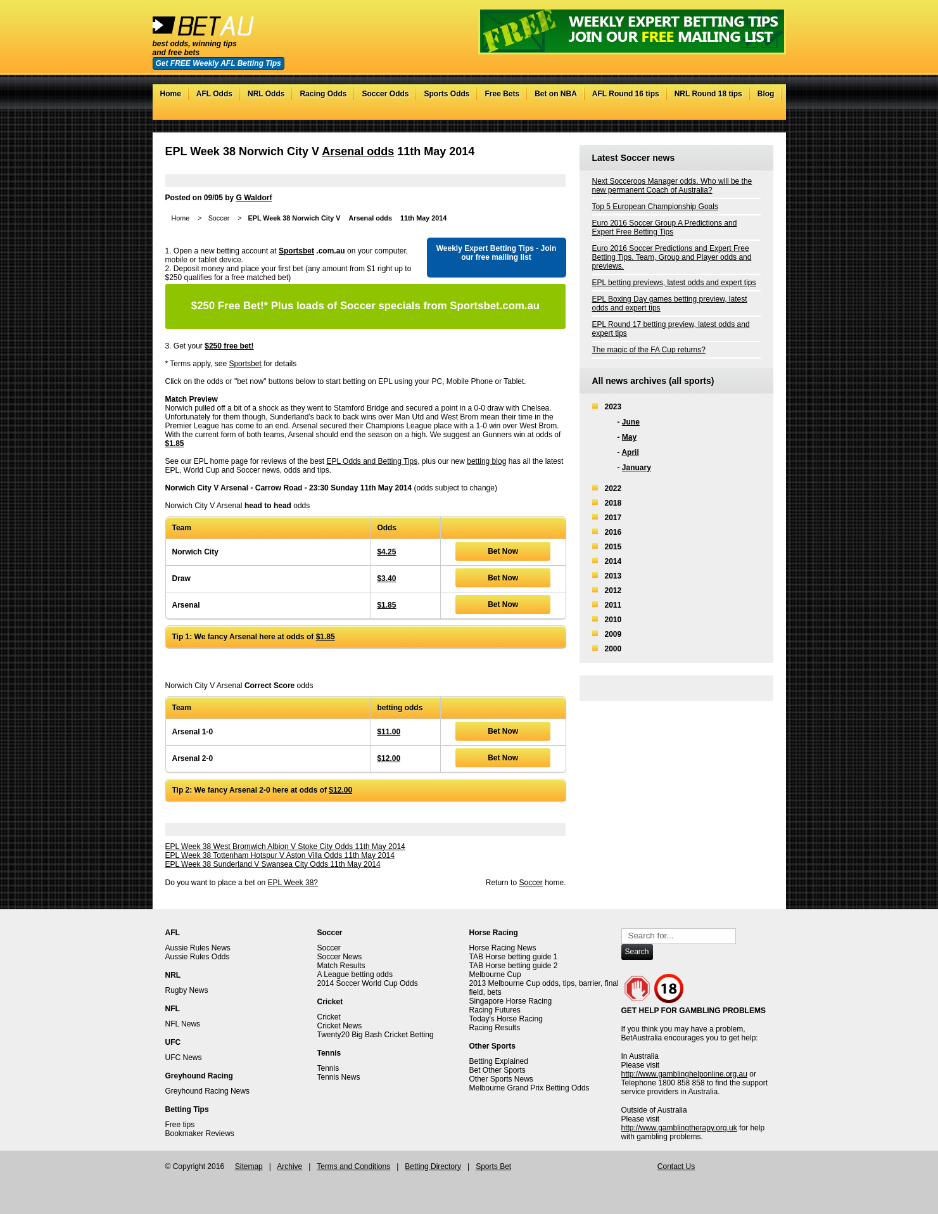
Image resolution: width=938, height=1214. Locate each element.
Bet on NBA (556, 93)
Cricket (329, 1017)
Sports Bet (493, 1166)
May (629, 437)
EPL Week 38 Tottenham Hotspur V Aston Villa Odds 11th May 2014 (280, 855)
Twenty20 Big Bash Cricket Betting (375, 1034)
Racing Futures (495, 1010)
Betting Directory (433, 1166)
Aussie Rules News (198, 947)
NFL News (183, 1023)
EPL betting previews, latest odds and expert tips (674, 282)
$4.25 (386, 551)
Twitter (729, 113)
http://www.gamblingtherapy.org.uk (679, 1127)
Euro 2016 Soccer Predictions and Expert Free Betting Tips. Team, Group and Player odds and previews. (672, 257)
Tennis (328, 1068)
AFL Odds (214, 93)
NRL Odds (266, 93)
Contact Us (676, 1166)
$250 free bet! (229, 346)
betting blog (486, 461)
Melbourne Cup (495, 974)
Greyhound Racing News (207, 1091)
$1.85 (174, 443)
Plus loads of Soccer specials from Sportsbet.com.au (365, 306)
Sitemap (249, 1166)
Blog (766, 93)
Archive (289, 1166)
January (636, 467)
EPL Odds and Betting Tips (372, 461)
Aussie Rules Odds (197, 956)
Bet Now (503, 551)
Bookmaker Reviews (199, 1133)
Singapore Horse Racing (510, 1001)
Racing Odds (323, 93)
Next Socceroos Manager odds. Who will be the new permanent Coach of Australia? (672, 186)
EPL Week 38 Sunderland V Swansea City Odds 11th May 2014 (273, 864)
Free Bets (502, 93)
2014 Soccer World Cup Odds (367, 983)
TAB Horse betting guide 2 (513, 965)
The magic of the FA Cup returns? (649, 349)
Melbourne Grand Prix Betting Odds (529, 1087)
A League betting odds (355, 974)
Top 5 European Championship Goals (655, 206)
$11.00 (388, 731)
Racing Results (495, 1027)
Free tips (180, 1124)
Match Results (341, 965)
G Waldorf (254, 197)
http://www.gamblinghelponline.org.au (684, 1074)
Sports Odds (446, 93)
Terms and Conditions (353, 1166)
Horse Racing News (502, 947)
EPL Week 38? (293, 882)
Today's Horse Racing (506, 1018)
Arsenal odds (358, 151)
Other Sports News (501, 1079)
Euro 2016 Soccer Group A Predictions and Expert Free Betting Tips (664, 227)
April (629, 452)
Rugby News (186, 990)
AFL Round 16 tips (625, 93)
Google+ (754, 113)
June (631, 422)
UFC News (183, 1057)
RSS (767, 113)
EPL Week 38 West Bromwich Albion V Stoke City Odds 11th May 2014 (285, 846)
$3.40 (386, 578)
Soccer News (339, 956)
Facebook (741, 113)
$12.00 (388, 758)
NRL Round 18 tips (708, 93)
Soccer (219, 218)
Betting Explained (498, 1061)
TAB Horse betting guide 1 (513, 956)
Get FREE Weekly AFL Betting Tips (218, 63)
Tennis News (338, 1077)
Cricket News (339, 1025)
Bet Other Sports (497, 1070)
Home (170, 93)
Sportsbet (296, 250)
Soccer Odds (385, 93)
